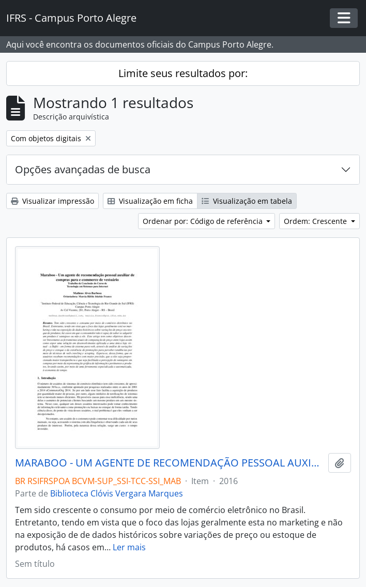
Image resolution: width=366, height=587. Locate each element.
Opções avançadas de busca (82, 169)
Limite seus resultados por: (183, 73)
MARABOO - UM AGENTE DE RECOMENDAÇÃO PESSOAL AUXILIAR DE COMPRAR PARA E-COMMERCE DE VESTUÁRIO (169, 463)
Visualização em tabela (247, 201)
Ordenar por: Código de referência (204, 221)
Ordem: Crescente (316, 221)
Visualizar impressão (52, 201)
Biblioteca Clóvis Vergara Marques (116, 493)
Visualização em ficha (150, 201)
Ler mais (129, 547)
